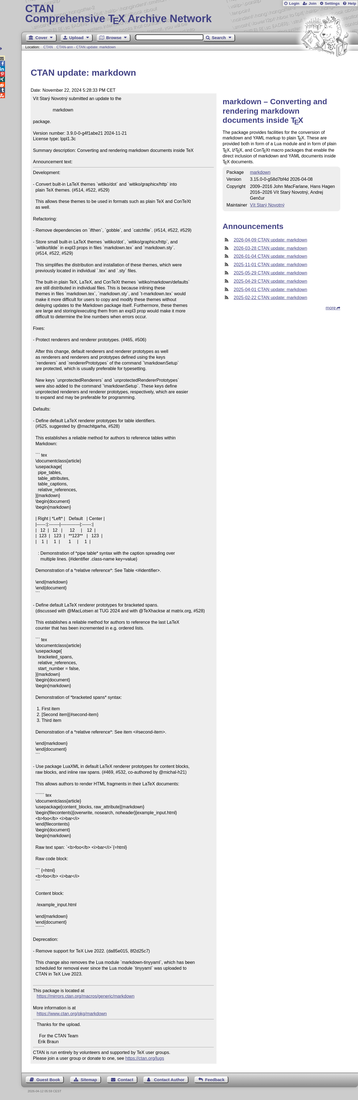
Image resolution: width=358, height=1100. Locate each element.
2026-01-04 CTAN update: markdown (270, 256)
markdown (260, 172)
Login (294, 3)
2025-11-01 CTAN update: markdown (270, 264)
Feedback (215, 1079)
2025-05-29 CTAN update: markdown (270, 273)
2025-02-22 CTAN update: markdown (270, 297)
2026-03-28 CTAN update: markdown (270, 248)
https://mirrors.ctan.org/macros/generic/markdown (85, 996)
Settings (332, 3)
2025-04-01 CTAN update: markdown (270, 289)
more (331, 307)
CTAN (48, 47)
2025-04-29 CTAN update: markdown (270, 281)
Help (352, 3)
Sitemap (88, 1079)
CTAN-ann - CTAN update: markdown (86, 47)
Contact (125, 1079)
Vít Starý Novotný (267, 205)
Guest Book (48, 1079)
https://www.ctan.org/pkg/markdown (72, 1013)
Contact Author (169, 1079)
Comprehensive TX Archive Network (189, 14)
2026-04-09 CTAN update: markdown (270, 240)
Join (312, 3)
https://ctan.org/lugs (144, 1058)
